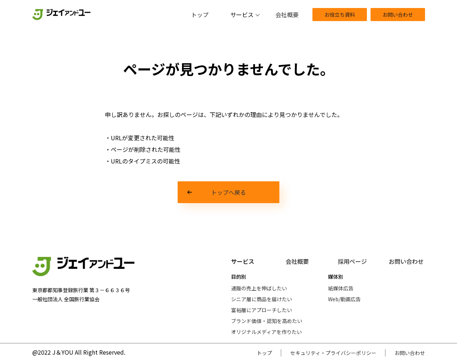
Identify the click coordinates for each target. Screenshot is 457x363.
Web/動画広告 (344, 299)
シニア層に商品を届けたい (261, 299)
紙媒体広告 (340, 288)
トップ (200, 14)
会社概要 (287, 14)
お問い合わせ (398, 14)
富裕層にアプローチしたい (261, 310)
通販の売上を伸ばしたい (259, 288)
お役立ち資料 (339, 14)
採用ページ (352, 261)
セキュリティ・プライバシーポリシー (333, 352)
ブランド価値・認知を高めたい (266, 320)
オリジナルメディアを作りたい (266, 331)
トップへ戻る (228, 192)
